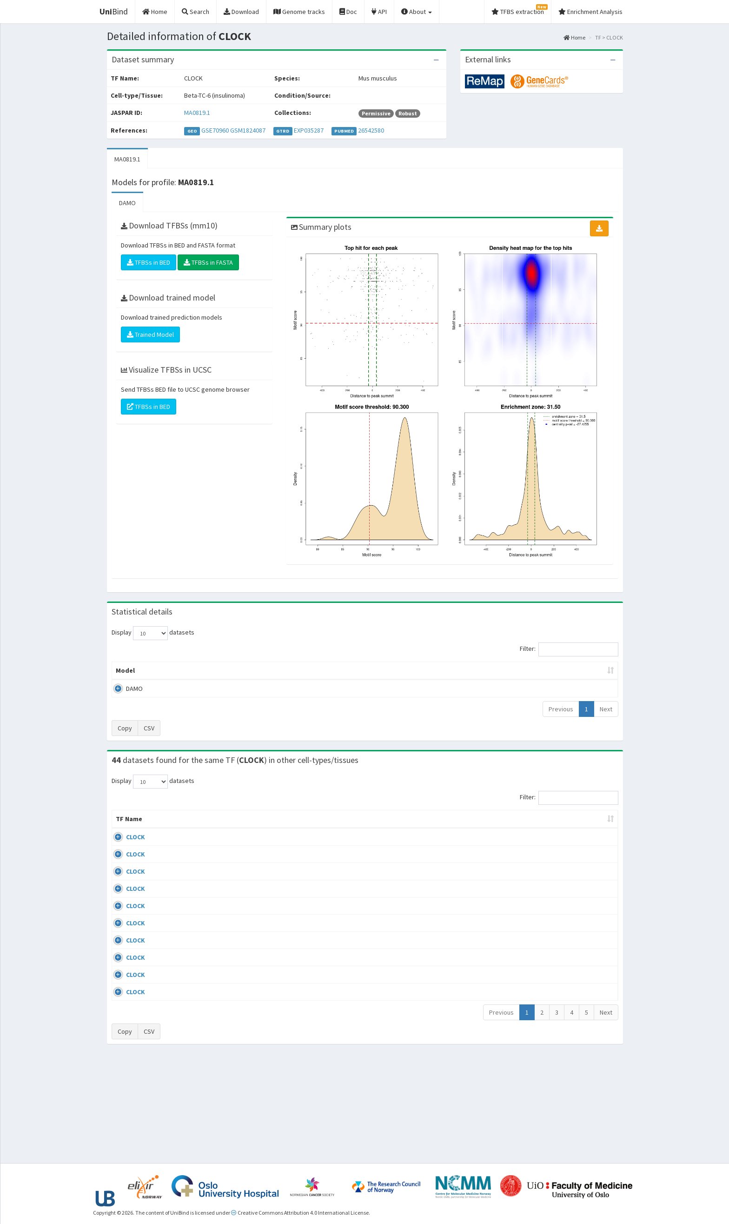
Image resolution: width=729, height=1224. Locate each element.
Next (606, 709)
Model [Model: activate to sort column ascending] (125, 670)
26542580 (371, 130)
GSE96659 (538, 900)
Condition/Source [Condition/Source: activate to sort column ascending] (279, 828)
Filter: (569, 649)
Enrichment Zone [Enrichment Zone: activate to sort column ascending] (309, 670)
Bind (113, 11)
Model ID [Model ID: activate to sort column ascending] (240, 670)
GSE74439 (538, 846)
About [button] (416, 11)
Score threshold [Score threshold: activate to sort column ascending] (442, 670)
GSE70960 (215, 130)
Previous (561, 709)
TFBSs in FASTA (208, 262)
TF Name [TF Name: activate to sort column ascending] (124, 823)
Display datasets (153, 633)
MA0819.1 (197, 112)
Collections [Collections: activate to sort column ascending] (432, 828)
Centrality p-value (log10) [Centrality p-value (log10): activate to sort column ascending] (541, 670)
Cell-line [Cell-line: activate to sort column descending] (169, 828)
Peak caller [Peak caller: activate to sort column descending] (179, 670)
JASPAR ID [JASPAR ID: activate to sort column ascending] (587, 823)
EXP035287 (309, 130)
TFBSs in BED (148, 262)
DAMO (127, 203)
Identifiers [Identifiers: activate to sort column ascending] (541, 828)
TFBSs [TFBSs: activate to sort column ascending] (380, 670)
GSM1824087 (247, 130)
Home (574, 37)
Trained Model (150, 334)
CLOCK (125, 846)
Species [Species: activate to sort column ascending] (492, 828)
